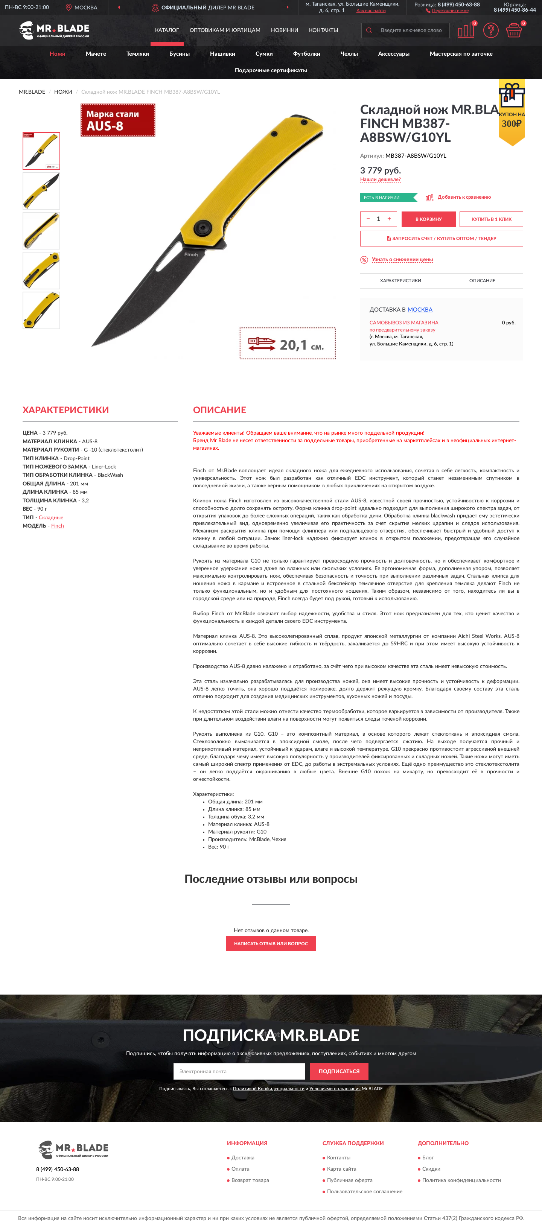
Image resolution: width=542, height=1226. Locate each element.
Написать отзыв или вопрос (271, 944)
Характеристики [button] (400, 280)
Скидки (431, 1169)
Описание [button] (482, 280)
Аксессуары (394, 54)
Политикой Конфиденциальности (268, 1088)
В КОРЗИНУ (429, 219)
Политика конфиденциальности (461, 1180)
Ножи (57, 54)
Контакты (323, 30)
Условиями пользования (335, 1088)
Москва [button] (420, 310)
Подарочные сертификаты (271, 70)
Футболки (306, 54)
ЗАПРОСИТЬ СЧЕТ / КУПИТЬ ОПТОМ (441, 238)
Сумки (264, 54)
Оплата (240, 1169)
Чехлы (349, 54)
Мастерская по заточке (461, 54)
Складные (51, 517)
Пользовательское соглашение (364, 1192)
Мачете (96, 54)
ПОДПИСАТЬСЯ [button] (339, 1071)
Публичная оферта (350, 1180)
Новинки (284, 30)
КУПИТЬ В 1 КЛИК (492, 219)
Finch (57, 526)
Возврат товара (250, 1180)
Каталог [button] (167, 30)
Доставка (242, 1158)
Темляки (137, 54)
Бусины (179, 54)
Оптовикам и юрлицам (225, 30)
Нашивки (222, 54)
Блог (428, 1158)
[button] (447, 10)
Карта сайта (341, 1169)
